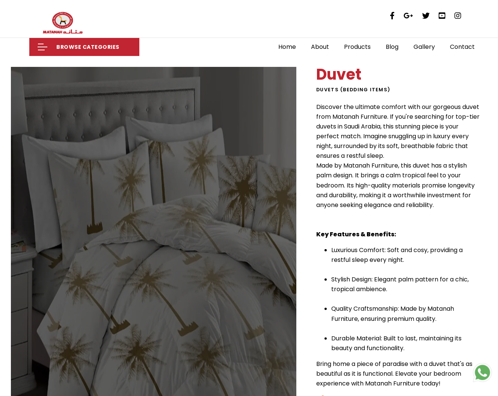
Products (357, 46)
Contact (462, 46)
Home (287, 46)
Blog (392, 46)
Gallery (424, 46)
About (320, 46)
